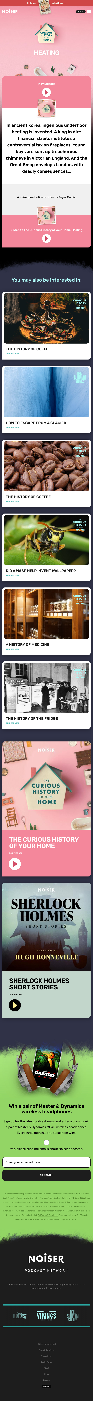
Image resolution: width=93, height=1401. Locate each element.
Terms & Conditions (46, 1350)
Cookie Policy (46, 1362)
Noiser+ (81, 11)
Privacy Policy (46, 1356)
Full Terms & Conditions (48, 1215)
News (46, 1374)
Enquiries (46, 1380)
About (46, 1368)
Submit (46, 1175)
